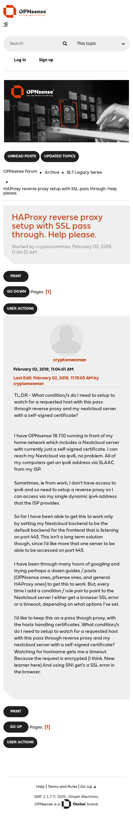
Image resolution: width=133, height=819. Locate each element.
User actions (20, 309)
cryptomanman (69, 360)
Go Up (16, 727)
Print (15, 276)
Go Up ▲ (88, 787)
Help (40, 787)
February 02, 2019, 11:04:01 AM (43, 369)
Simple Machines (83, 796)
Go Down (16, 292)
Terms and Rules (62, 787)
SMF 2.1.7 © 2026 (50, 796)
